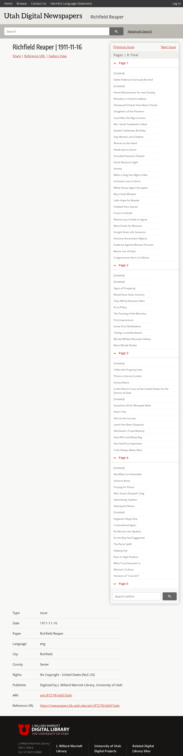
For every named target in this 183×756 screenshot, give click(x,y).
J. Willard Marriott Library (33, 743)
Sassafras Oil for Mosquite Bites (132, 405)
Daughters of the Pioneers (129, 111)
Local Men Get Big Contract (130, 118)
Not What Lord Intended (127, 474)
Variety (118, 168)
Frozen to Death (123, 213)
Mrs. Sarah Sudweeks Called (130, 124)
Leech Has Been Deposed (129, 424)
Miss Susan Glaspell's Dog (129, 493)
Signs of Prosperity (124, 288)
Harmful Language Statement (71, 3)
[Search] (56, 31)
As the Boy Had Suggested (129, 538)
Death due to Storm (125, 149)
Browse (22, 3)
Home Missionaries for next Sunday (134, 92)
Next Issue (168, 47)
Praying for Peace (124, 487)
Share (17, 56)
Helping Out (120, 550)
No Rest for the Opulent (127, 531)
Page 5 (123, 584)
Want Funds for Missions (128, 226)
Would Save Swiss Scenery (129, 294)
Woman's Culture (124, 569)
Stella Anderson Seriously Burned (133, 79)
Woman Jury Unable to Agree (130, 219)
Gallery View (58, 56)
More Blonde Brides (125, 345)
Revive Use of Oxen (125, 251)
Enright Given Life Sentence (130, 232)
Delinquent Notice (124, 506)
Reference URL (34, 56)
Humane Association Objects (130, 238)
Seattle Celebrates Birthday (130, 130)
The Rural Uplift (123, 544)
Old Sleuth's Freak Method (129, 431)
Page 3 (123, 353)
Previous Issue (123, 47)
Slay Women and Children (129, 137)
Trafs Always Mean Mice (128, 450)
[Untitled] (119, 73)
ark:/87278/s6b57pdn (56, 695)
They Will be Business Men (129, 301)
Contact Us (38, 3)
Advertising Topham (125, 499)
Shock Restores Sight (126, 162)
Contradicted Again (125, 525)
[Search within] (136, 596)
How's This (120, 412)
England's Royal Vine (126, 519)
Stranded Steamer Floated (129, 156)
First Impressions (124, 320)
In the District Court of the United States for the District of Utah (141, 391)
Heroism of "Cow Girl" (126, 576)
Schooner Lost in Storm (127, 181)
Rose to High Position (126, 557)
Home (8, 3)
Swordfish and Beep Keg (128, 437)
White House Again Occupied (130, 188)
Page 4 (123, 458)
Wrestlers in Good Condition (130, 99)
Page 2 (123, 265)
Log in (176, 3)
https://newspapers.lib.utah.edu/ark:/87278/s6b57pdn (80, 705)
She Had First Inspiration (128, 443)
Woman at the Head (125, 143)
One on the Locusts (125, 418)
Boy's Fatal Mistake (125, 194)
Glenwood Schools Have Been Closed (135, 105)
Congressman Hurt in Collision (131, 257)
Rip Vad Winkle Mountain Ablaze (132, 339)
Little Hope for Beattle (126, 200)
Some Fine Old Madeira (127, 326)
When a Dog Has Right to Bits (131, 175)
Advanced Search (140, 31)
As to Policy (120, 307)
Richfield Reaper (107, 17)
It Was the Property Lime (128, 369)
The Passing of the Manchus (130, 313)
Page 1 (123, 63)
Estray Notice (121, 382)
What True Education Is (127, 563)
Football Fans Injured (126, 206)
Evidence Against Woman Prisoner (134, 245)
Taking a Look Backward (128, 332)
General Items (122, 481)
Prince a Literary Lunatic (128, 376)
